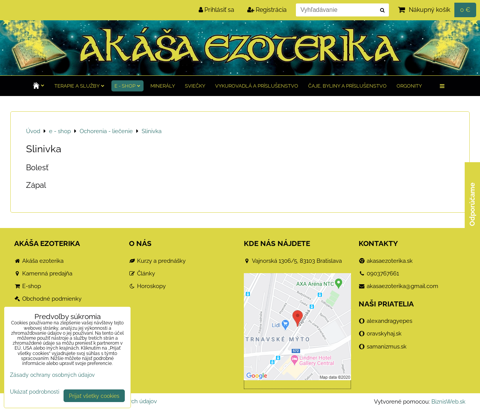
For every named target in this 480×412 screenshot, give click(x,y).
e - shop (127, 86)
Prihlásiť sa (216, 9)
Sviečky (195, 86)
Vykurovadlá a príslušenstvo (256, 86)
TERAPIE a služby (79, 86)
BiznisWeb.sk (448, 401)
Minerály (162, 86)
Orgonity (409, 86)
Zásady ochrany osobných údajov (52, 374)
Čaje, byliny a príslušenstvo (347, 86)
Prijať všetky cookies (94, 395)
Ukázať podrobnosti (34, 392)
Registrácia (267, 9)
